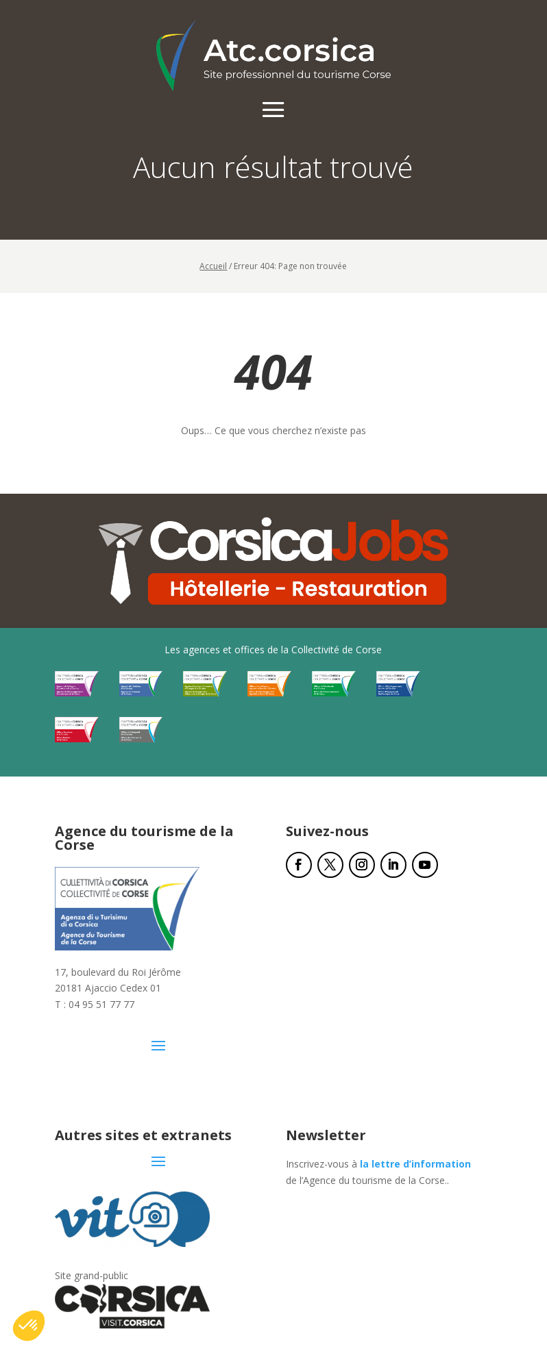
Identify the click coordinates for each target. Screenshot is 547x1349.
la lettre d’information (415, 1163)
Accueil (213, 266)
